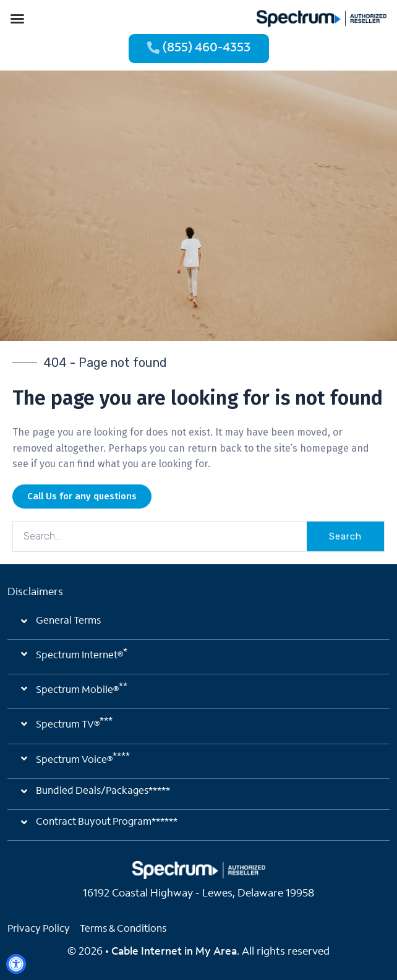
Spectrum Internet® (81, 654)
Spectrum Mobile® (81, 688)
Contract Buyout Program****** (106, 822)
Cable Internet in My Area (174, 952)
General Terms (68, 621)
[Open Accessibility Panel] (16, 964)
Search (345, 536)
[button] (17, 18)
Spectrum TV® (74, 723)
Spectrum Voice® (83, 758)
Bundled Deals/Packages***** (103, 791)
